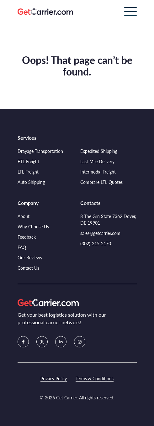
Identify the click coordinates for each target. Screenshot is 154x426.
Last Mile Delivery (97, 161)
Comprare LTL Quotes (101, 182)
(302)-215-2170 (95, 243)
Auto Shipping (31, 182)
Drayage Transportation (40, 151)
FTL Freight (28, 161)
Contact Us (28, 268)
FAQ (22, 247)
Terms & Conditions (95, 378)
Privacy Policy (53, 378)
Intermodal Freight (98, 171)
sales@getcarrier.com (100, 233)
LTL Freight (28, 171)
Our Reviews (30, 257)
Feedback (27, 237)
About (23, 216)
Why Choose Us (33, 226)
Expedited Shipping (98, 151)
